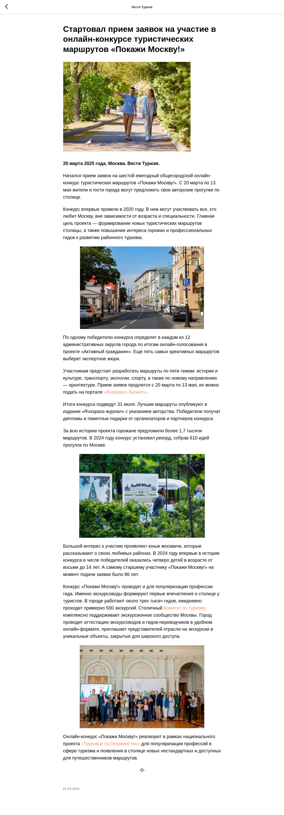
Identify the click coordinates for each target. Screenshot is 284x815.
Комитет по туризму (185, 608)
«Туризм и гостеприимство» (110, 743)
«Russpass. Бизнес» (125, 392)
